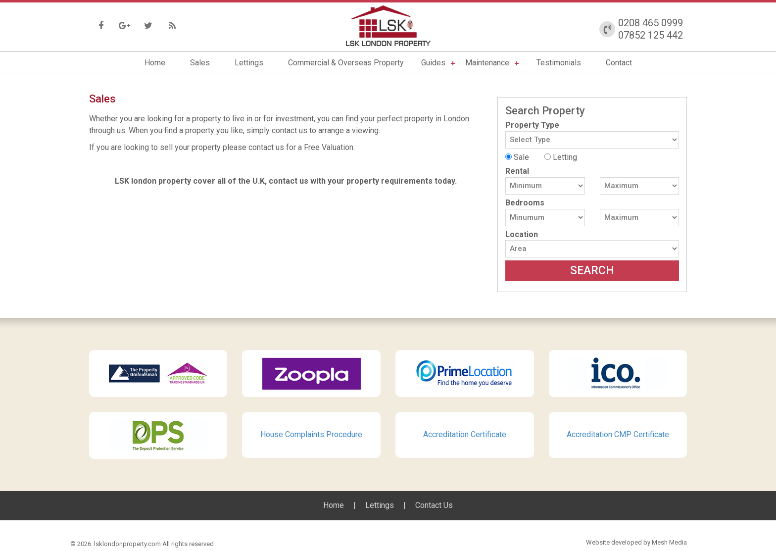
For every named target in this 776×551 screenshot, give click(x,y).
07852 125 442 (650, 35)
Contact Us (434, 505)
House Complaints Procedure (311, 434)
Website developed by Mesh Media (636, 542)
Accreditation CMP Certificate (618, 434)
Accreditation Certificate (464, 434)
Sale (517, 157)
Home (155, 62)
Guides (433, 62)
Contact (619, 62)
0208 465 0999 (650, 23)
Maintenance (487, 62)
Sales (200, 62)
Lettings (249, 62)
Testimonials (558, 62)
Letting (560, 157)
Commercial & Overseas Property (346, 62)
